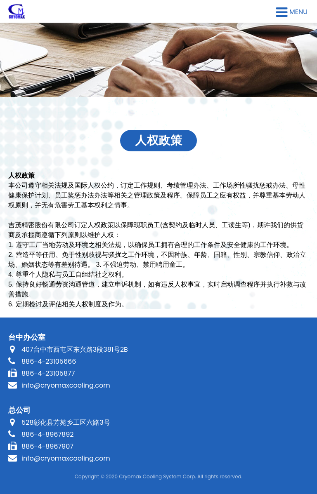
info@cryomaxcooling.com (65, 385)
